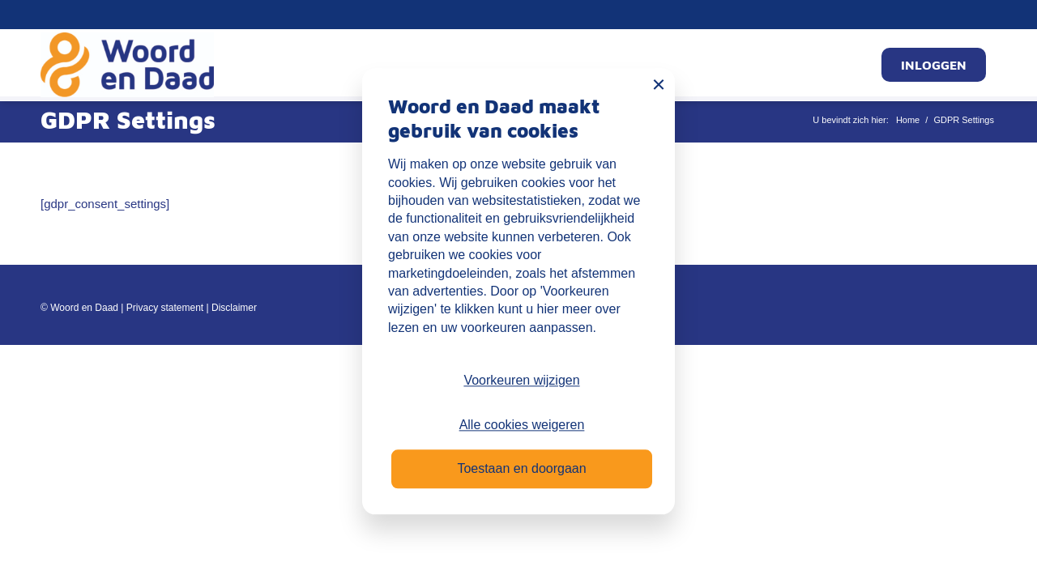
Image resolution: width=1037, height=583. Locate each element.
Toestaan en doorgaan (521, 469)
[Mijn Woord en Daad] (127, 64)
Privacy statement (164, 307)
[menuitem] (933, 64)
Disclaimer (234, 307)
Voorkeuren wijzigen (521, 381)
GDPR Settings (128, 119)
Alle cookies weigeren (522, 425)
